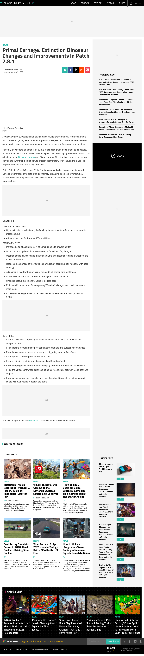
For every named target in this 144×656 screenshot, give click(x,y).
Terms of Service (40, 651)
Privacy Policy (60, 651)
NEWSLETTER (12, 642)
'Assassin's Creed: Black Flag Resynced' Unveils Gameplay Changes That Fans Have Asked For (117, 113)
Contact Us (21, 651)
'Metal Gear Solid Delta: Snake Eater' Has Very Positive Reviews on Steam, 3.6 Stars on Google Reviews (106, 553)
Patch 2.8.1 (34, 422)
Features (98, 3)
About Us (6, 651)
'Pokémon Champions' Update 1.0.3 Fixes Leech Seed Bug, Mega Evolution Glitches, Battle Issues (116, 103)
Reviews (85, 3)
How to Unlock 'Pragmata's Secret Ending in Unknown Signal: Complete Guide (76, 549)
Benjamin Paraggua (13, 70)
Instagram (135, 642)
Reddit (81, 71)
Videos (110, 3)
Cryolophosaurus (26, 158)
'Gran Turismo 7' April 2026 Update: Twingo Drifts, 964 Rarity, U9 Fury (45, 549)
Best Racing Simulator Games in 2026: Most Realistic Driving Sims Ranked (16, 549)
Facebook (70, 71)
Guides (122, 3)
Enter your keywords (131, 3)
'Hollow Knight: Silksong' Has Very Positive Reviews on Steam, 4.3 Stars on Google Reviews (106, 533)
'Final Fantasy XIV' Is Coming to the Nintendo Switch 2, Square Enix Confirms (116, 122)
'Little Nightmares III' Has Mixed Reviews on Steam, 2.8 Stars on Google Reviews (106, 493)
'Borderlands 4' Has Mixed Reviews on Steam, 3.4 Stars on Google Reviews (106, 513)
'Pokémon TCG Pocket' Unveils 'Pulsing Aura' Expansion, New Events (115, 137)
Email (65, 71)
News (73, 3)
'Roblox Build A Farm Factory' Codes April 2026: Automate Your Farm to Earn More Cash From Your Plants (116, 93)
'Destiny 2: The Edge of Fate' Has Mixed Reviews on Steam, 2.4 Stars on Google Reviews (106, 573)
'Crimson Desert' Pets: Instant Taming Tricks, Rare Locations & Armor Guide (99, 626)
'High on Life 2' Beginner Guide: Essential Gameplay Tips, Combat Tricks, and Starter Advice (74, 492)
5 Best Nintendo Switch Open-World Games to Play (106, 473)
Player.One (32, 4)
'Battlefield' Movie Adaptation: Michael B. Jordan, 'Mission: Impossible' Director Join (116, 129)
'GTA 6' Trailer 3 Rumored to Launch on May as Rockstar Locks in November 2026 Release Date (116, 83)
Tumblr (140, 642)
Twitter (76, 71)
